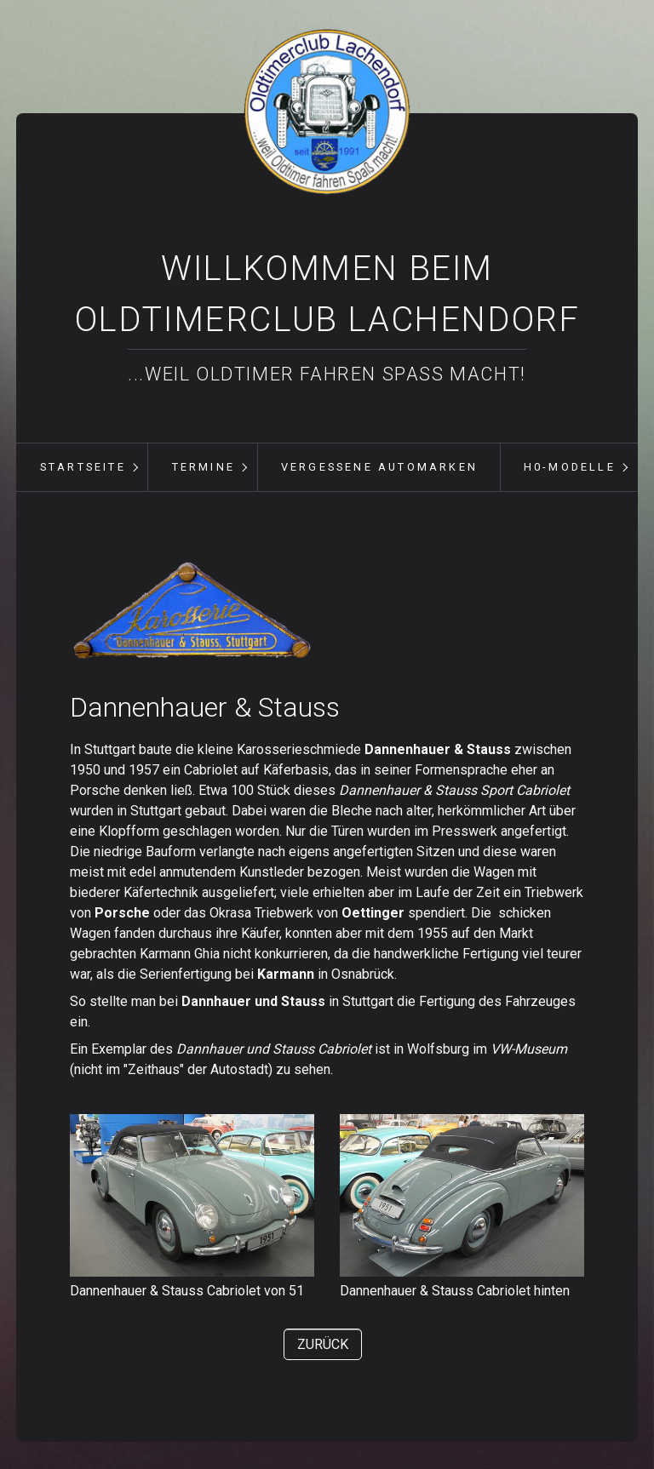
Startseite (83, 466)
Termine (203, 466)
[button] (323, 1344)
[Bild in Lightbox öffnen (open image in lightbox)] (192, 611)
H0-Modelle (570, 466)
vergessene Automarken (379, 466)
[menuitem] (82, 467)
